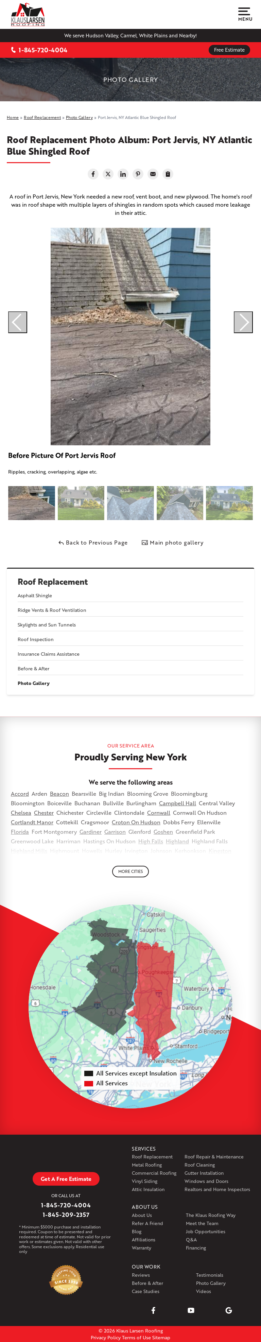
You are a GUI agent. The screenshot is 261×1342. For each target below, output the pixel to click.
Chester (44, 812)
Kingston (220, 851)
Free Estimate (229, 49)
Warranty (141, 1247)
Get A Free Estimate (66, 1179)
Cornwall (158, 812)
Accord (20, 793)
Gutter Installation (204, 1173)
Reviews (141, 1275)
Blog (136, 1231)
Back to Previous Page (93, 542)
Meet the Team (202, 1223)
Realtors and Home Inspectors (217, 1189)
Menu (244, 14)
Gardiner (91, 832)
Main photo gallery (172, 542)
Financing (196, 1247)
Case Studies (145, 1291)
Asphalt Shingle (35, 595)
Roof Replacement (53, 582)
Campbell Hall (177, 803)
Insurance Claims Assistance (49, 654)
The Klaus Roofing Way (211, 1215)
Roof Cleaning (200, 1165)
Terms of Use (136, 1337)
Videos (203, 1291)
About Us (142, 1215)
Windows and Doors (206, 1181)
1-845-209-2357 (66, 1214)
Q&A (191, 1239)
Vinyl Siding (144, 1181)
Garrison (115, 832)
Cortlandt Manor (32, 822)
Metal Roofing (147, 1165)
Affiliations (143, 1239)
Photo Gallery (34, 683)
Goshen (163, 832)
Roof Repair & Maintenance (214, 1156)
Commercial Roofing (154, 1173)
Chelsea (21, 812)
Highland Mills (29, 851)
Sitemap (161, 1337)
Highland (177, 841)
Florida (20, 832)
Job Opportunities (205, 1231)
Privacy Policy (106, 1337)
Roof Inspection (36, 639)
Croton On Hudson (136, 822)
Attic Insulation (148, 1189)
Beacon (59, 793)
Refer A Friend (147, 1223)
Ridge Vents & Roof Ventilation (52, 610)
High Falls (150, 841)
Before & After (33, 668)
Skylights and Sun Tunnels (47, 624)
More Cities (130, 871)
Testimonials (209, 1275)
